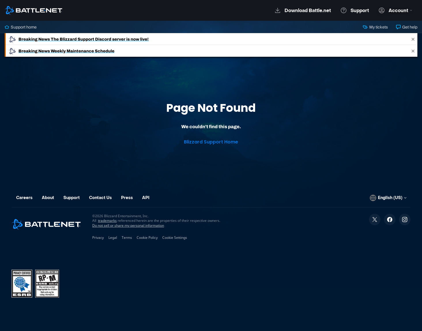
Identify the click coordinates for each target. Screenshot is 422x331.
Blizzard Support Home (211, 142)
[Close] (413, 39)
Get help (406, 27)
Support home (21, 27)
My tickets (375, 27)
